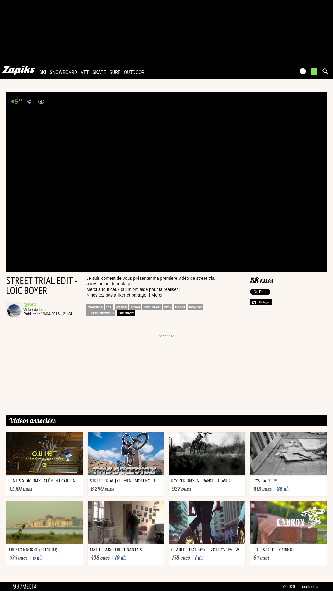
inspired (195, 307)
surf (114, 72)
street (135, 307)
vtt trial (121, 307)
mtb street (152, 307)
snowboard (63, 72)
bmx (42, 310)
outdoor (134, 72)
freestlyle (95, 307)
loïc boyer (126, 313)
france (180, 307)
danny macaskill (101, 313)
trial (109, 307)
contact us (310, 586)
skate (99, 72)
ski (42, 72)
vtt (85, 72)
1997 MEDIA (26, 586)
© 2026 (289, 586)
